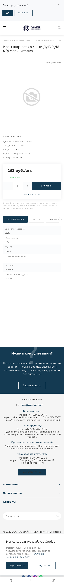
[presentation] (61, 219)
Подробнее (43, 565)
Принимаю (17, 565)
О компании (11, 484)
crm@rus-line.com (32, 405)
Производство (12, 493)
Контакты (9, 501)
